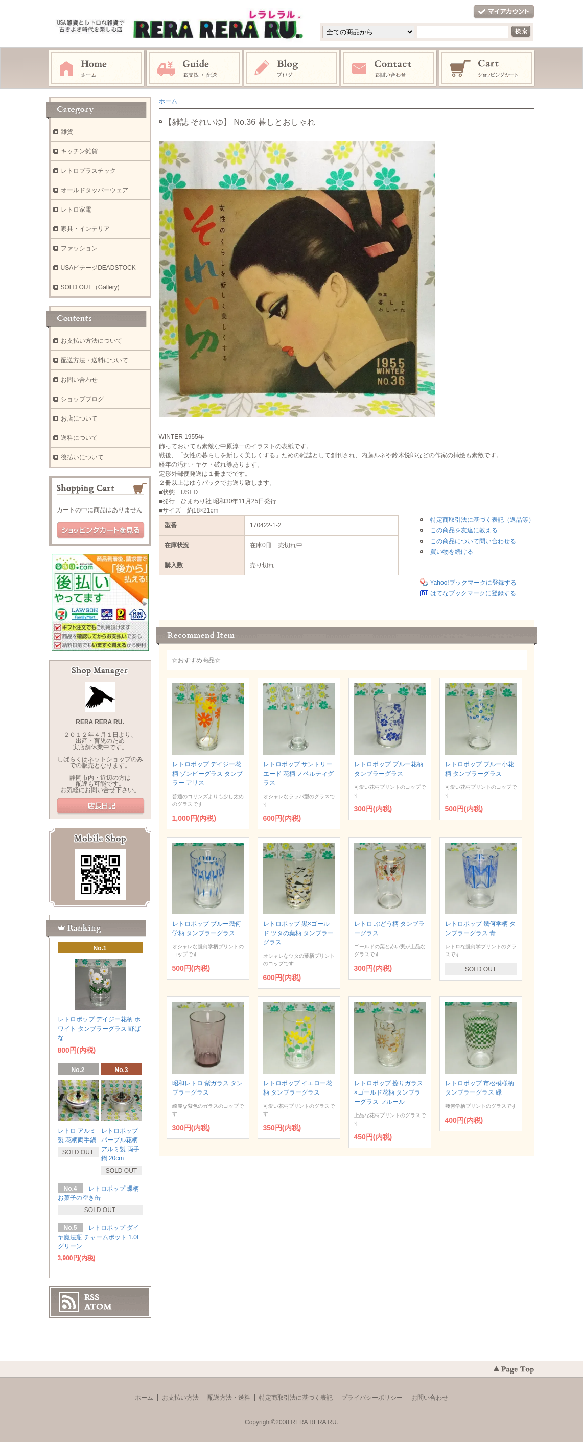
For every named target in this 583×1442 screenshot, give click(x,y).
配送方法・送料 (228, 1397)
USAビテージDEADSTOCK (98, 267)
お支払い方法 (180, 1397)
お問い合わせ (389, 68)
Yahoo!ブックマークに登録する (473, 582)
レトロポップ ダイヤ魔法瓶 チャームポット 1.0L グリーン (99, 1237)
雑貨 (67, 131)
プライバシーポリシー (372, 1397)
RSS (91, 1297)
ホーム (97, 68)
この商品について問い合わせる (473, 541)
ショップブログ (82, 399)
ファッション (79, 248)
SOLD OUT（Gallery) (90, 287)
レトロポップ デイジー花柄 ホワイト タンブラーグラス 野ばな (99, 1028)
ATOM (98, 1307)
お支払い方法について (91, 340)
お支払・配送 (194, 68)
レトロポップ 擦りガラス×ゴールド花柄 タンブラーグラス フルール (388, 1092)
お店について (79, 418)
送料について (79, 437)
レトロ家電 (76, 209)
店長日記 (101, 806)
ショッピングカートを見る (101, 530)
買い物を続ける (451, 551)
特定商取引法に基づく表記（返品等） (482, 519)
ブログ (292, 68)
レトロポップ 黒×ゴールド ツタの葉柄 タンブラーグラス (298, 933)
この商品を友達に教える (464, 530)
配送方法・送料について (94, 360)
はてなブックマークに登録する (473, 593)
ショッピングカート (487, 68)
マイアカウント (503, 12)
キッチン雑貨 (79, 151)
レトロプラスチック (88, 170)
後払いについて (82, 457)
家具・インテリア (85, 228)
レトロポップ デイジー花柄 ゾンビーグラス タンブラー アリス (207, 773)
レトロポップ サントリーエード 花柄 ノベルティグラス (298, 773)
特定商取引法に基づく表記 (296, 1397)
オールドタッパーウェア (94, 190)
